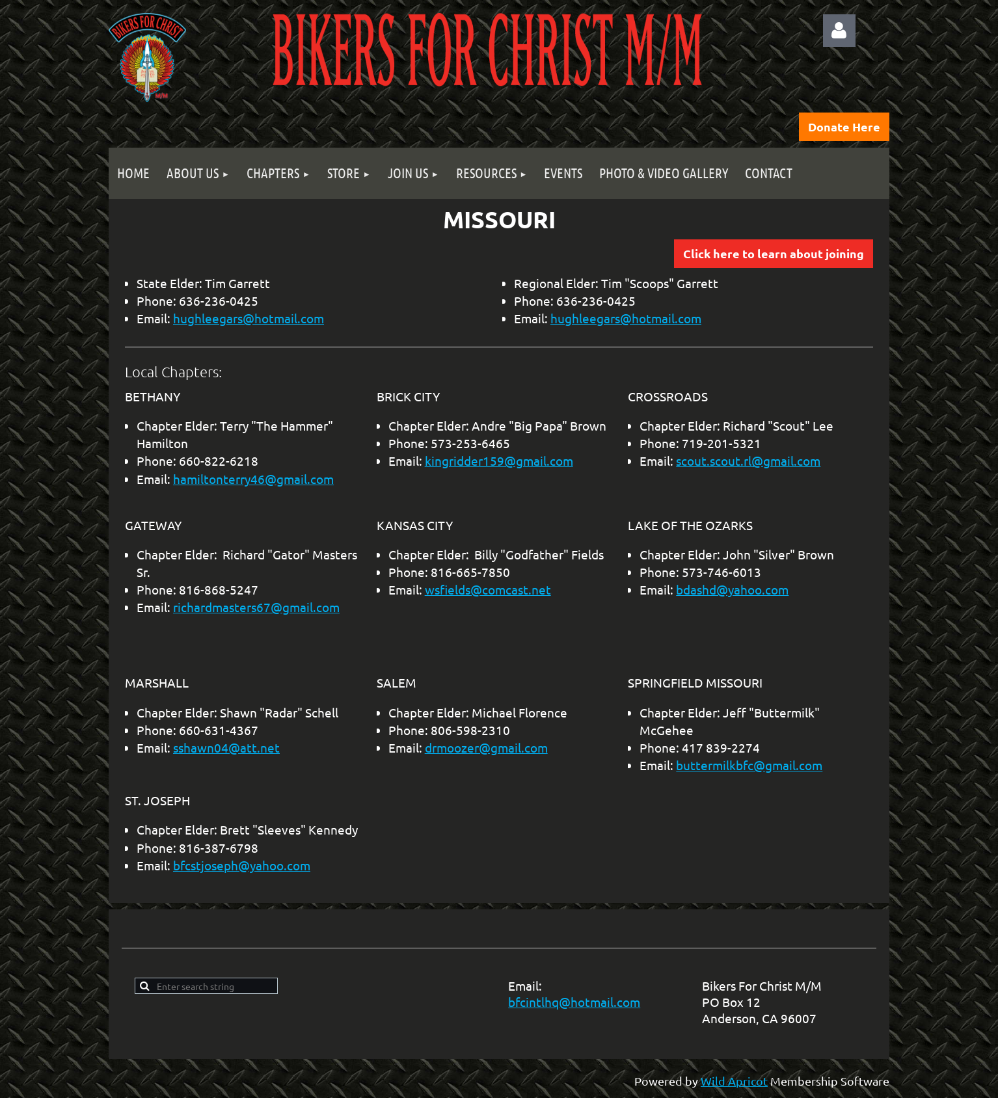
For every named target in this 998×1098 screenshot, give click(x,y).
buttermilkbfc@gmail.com (749, 765)
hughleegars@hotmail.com (248, 318)
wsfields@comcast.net (488, 589)
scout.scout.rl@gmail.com (748, 460)
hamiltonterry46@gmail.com (253, 479)
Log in (839, 30)
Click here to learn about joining (773, 253)
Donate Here (844, 126)
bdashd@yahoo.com (732, 589)
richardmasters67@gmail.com (256, 607)
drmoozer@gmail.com (486, 747)
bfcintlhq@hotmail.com (574, 1002)
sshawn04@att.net (226, 747)
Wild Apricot (734, 1081)
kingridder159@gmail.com (499, 460)
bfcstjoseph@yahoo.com (241, 865)
